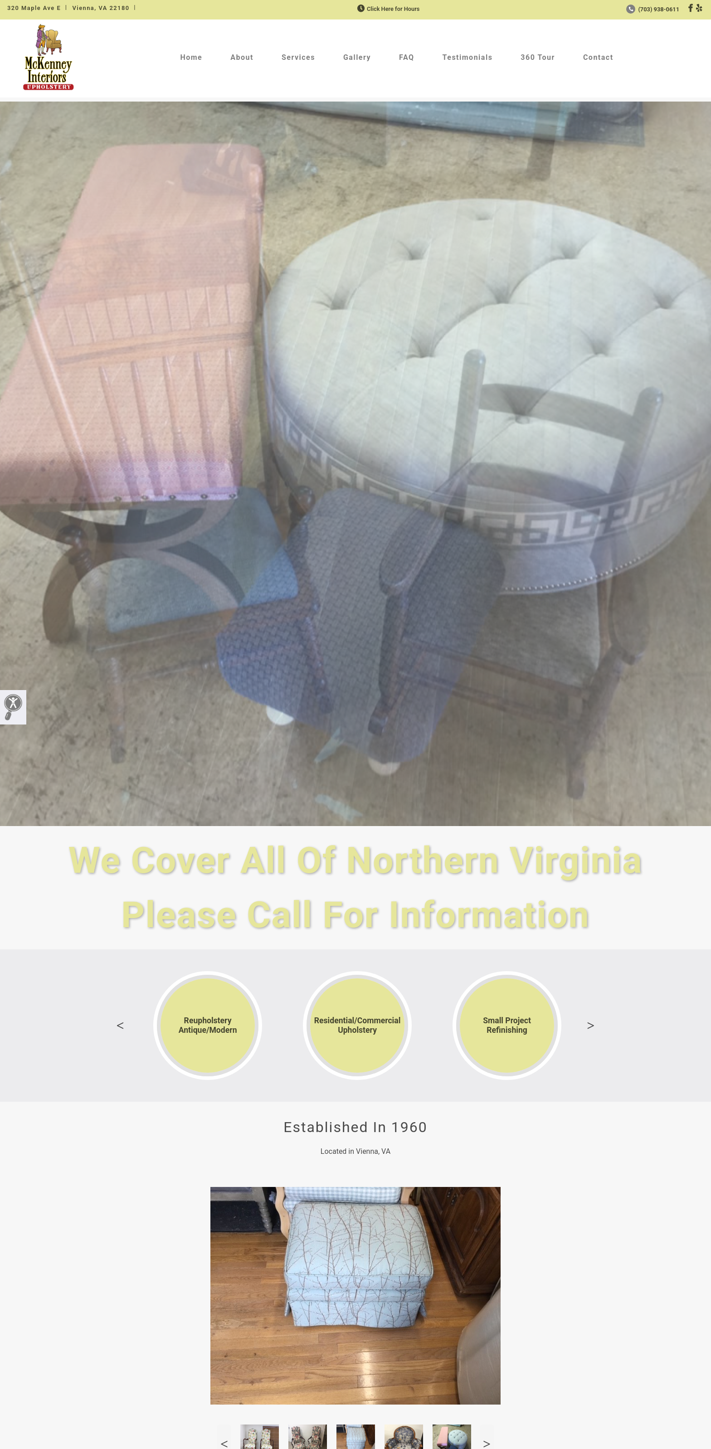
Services (298, 57)
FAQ (406, 57)
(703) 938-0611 (652, 9)
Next (591, 1025)
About (241, 57)
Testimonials (468, 57)
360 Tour (538, 57)
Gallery (357, 57)
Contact (598, 57)
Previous (120, 1025)
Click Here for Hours (387, 8)
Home (191, 57)
